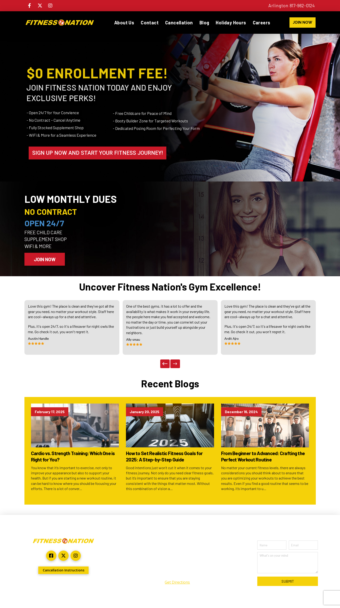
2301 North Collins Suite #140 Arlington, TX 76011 (177, 558)
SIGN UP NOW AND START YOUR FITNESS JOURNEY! (97, 153)
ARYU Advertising (86, 585)
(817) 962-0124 (177, 572)
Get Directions (177, 582)
